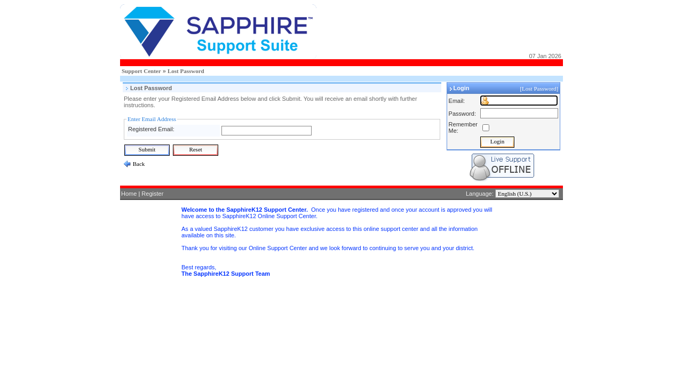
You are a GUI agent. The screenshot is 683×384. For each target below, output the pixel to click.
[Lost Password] (540, 88)
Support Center (141, 71)
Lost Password (186, 71)
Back (138, 164)
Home (129, 193)
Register (152, 193)
